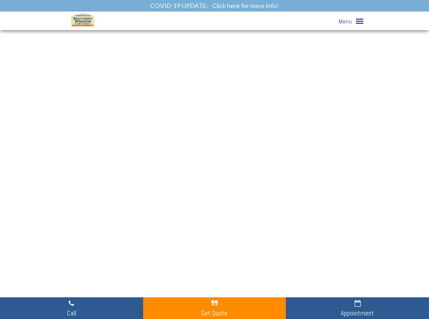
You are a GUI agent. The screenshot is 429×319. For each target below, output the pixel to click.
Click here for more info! (245, 5)
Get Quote (214, 308)
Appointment (357, 308)
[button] (345, 21)
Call (71, 308)
